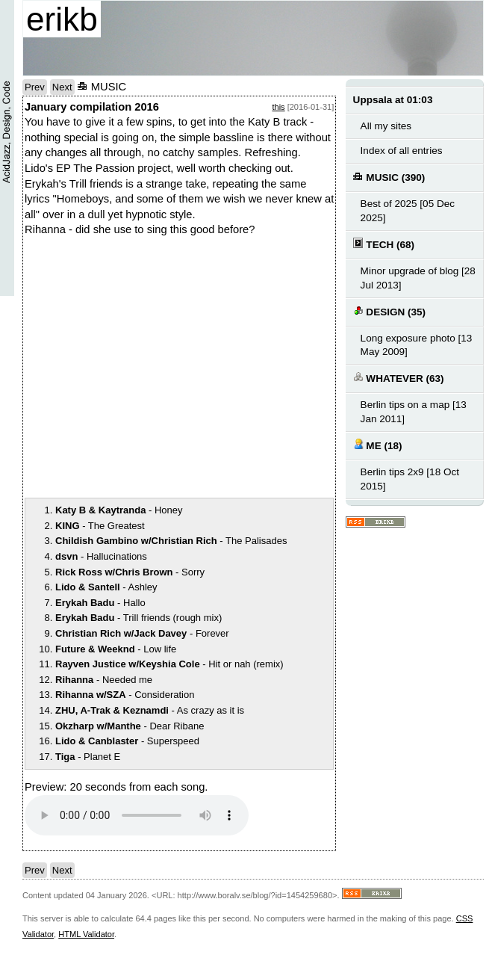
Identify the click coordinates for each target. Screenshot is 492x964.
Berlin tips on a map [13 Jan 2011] (414, 411)
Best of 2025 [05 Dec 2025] (408, 210)
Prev (35, 87)
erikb (62, 19)
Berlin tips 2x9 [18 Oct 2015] (410, 479)
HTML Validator (86, 934)
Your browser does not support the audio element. (137, 815)
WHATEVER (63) (398, 377)
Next (62, 87)
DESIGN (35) (389, 311)
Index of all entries (402, 150)
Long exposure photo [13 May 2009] (417, 345)
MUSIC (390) (389, 176)
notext (234, 366)
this (278, 106)
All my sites (386, 126)
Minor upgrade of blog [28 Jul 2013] (418, 278)
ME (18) (377, 445)
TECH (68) (383, 244)
